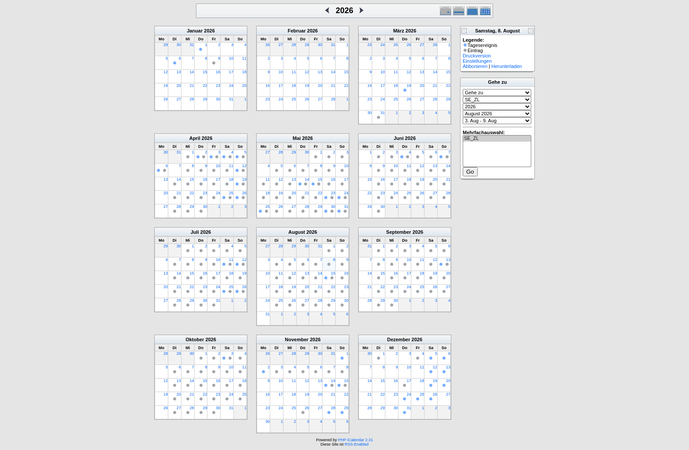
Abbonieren (475, 66)
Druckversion (477, 55)
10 (231, 58)
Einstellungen (477, 61)
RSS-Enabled (356, 444)
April (194, 138)
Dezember (398, 339)
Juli (195, 232)
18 (244, 72)
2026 (209, 30)
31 (192, 45)
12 (165, 72)
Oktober (194, 339)
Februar (297, 30)
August (296, 232)
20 (179, 85)
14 (192, 72)
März (398, 30)
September (398, 232)
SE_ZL (497, 139)
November (296, 339)
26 (165, 99)
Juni (399, 138)
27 (179, 99)
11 (244, 58)
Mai (297, 138)
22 (205, 85)
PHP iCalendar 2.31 (355, 440)
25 (244, 85)
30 (179, 45)
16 (218, 72)
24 (231, 85)
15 (205, 72)
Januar (195, 30)
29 (165, 45)
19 (165, 85)
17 (231, 72)
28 (192, 99)
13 (179, 72)
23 (218, 85)
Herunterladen (506, 66)
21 (192, 85)
